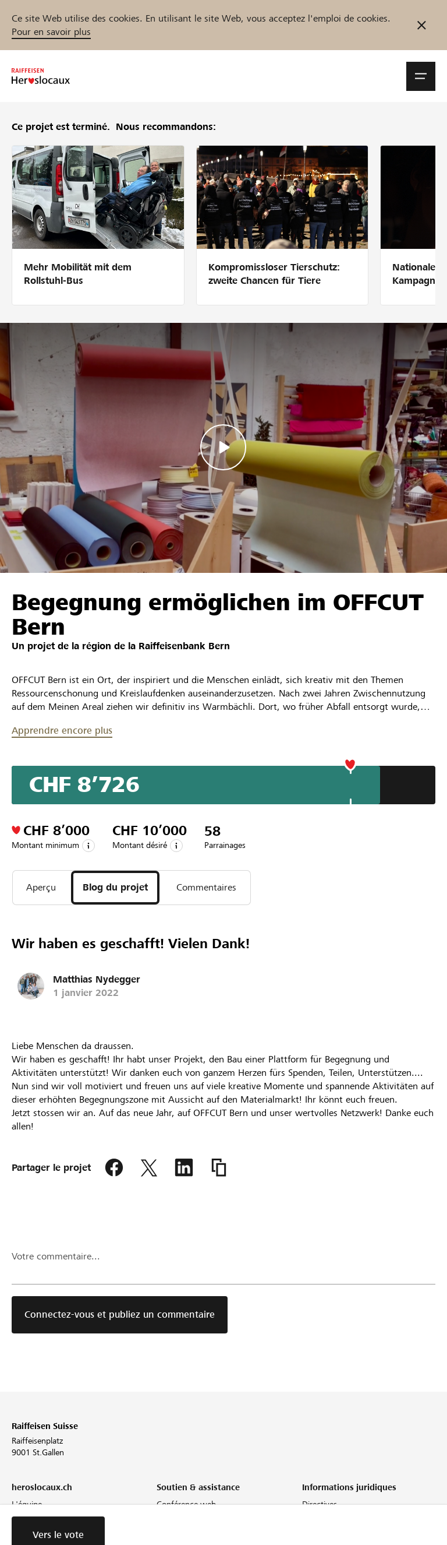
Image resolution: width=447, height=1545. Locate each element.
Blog (19, 1533)
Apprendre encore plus (62, 730)
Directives (319, 1504)
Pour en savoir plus (51, 31)
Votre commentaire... (56, 1256)
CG (307, 1518)
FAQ (164, 1518)
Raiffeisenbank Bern (184, 646)
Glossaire (173, 1533)
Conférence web (186, 1504)
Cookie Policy (326, 1533)
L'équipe (27, 1504)
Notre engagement (45, 1518)
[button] (420, 76)
